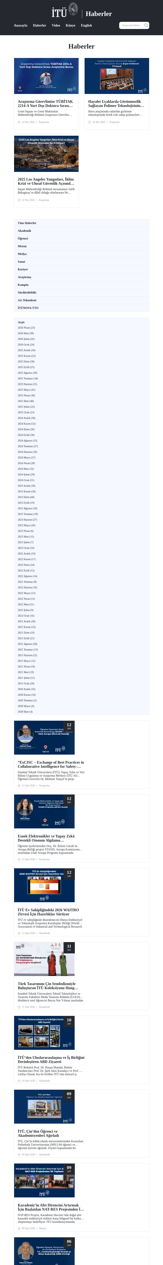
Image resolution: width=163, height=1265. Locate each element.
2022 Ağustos (27, 576)
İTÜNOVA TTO (28, 308)
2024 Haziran (27, 452)
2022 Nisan (26, 598)
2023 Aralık (26, 485)
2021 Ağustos (27, 644)
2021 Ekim (26, 632)
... (98, 1121)
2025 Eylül (26, 367)
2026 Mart (26, 333)
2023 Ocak (26, 548)
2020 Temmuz (27, 700)
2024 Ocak (26, 480)
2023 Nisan (26, 531)
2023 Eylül (26, 502)
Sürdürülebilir (27, 292)
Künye (70, 25)
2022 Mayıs (26, 593)
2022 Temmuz (27, 581)
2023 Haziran (27, 519)
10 (93, 1121)
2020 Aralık (26, 689)
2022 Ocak (26, 615)
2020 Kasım (27, 694)
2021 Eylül (26, 638)
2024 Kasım (27, 423)
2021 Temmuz (28, 649)
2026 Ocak (26, 344)
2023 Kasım (27, 491)
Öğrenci (23, 238)
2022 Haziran (27, 587)
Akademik (24, 230)
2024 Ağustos (27, 440)
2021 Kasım (27, 627)
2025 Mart (26, 401)
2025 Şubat (26, 406)
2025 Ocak (26, 412)
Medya (22, 253)
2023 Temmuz (28, 514)
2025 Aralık (26, 350)
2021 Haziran (27, 655)
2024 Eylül (26, 435)
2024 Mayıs (26, 457)
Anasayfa (20, 25)
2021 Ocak (26, 683)
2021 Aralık (26, 621)
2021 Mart (26, 672)
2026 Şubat (26, 339)
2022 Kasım (27, 559)
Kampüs (23, 284)
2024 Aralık (26, 418)
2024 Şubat (26, 474)
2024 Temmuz (28, 446)
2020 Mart (25, 711)
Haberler (39, 25)
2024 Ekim (26, 429)
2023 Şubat (25, 542)
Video (56, 25)
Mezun (22, 246)
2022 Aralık (26, 553)
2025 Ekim (26, 361)
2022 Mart (26, 604)
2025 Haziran (27, 384)
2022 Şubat (25, 610)
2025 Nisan (26, 395)
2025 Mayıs (26, 389)
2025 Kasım (27, 356)
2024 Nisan (26, 463)
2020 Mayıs (26, 706)
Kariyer (23, 269)
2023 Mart (26, 536)
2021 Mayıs (26, 661)
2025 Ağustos (27, 372)
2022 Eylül (26, 570)
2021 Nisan (26, 666)
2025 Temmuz (28, 378)
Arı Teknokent (27, 300)
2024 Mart (26, 468)
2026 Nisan (26, 327)
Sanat (21, 261)
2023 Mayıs (26, 525)
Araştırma (24, 277)
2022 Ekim (26, 564)
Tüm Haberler (27, 223)
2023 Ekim (26, 497)
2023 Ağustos (27, 508)
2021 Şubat (26, 677)
